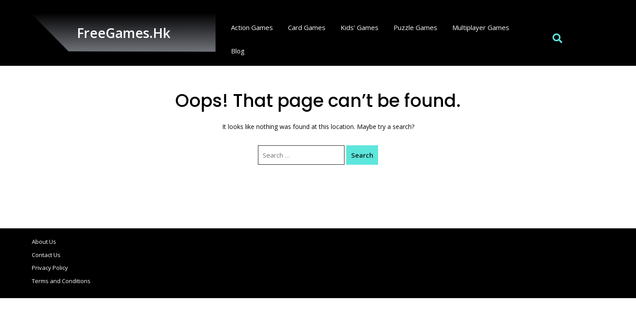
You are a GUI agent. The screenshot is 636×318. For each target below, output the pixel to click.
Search (362, 155)
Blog (238, 50)
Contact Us (46, 255)
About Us (44, 242)
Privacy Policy (50, 268)
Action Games (252, 27)
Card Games (307, 27)
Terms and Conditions (61, 281)
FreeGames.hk (123, 33)
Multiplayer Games (480, 27)
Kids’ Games (360, 27)
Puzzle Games (415, 27)
